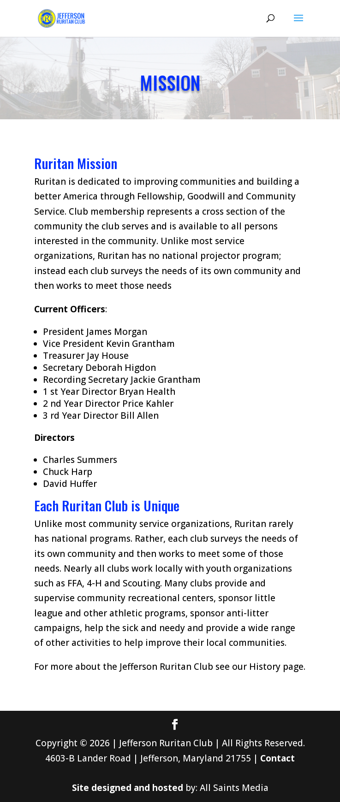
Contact (277, 758)
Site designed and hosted (127, 788)
